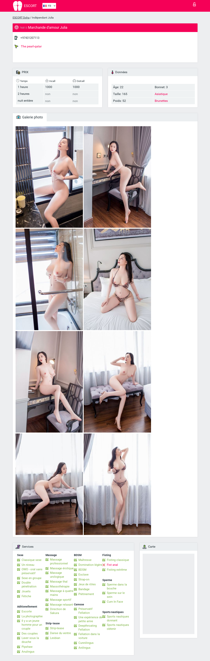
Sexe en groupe (31, 578)
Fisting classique (118, 560)
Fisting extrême (117, 569)
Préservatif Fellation (85, 611)
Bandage (84, 589)
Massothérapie (59, 586)
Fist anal (112, 565)
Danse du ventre (60, 633)
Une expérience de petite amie (90, 619)
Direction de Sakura (58, 611)
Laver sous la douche (30, 640)
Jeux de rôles (87, 584)
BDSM (82, 569)
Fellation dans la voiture (89, 636)
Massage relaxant (61, 604)
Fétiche (26, 596)
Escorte (27, 611)
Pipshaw (27, 647)
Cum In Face (115, 601)
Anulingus (28, 651)
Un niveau (28, 565)
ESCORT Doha (21, 17)
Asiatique (161, 94)
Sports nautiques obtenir (118, 627)
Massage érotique (62, 568)
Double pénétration (29, 584)
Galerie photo (30, 117)
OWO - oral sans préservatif (32, 571)
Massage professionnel (59, 561)
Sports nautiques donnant (118, 618)
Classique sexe (31, 560)
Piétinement (86, 594)
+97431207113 (29, 38)
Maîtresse (84, 560)
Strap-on (83, 579)
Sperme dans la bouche (117, 586)
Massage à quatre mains (61, 593)
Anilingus (84, 647)
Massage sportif (60, 599)
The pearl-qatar (28, 46)
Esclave (83, 574)
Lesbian (55, 638)
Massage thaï (59, 581)
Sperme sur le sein (116, 595)
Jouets (26, 591)
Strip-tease (57, 628)
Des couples (30, 633)
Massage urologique (57, 574)
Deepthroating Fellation (87, 627)
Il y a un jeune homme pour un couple (32, 624)
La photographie (32, 616)
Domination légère (90, 565)
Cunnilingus (86, 643)
